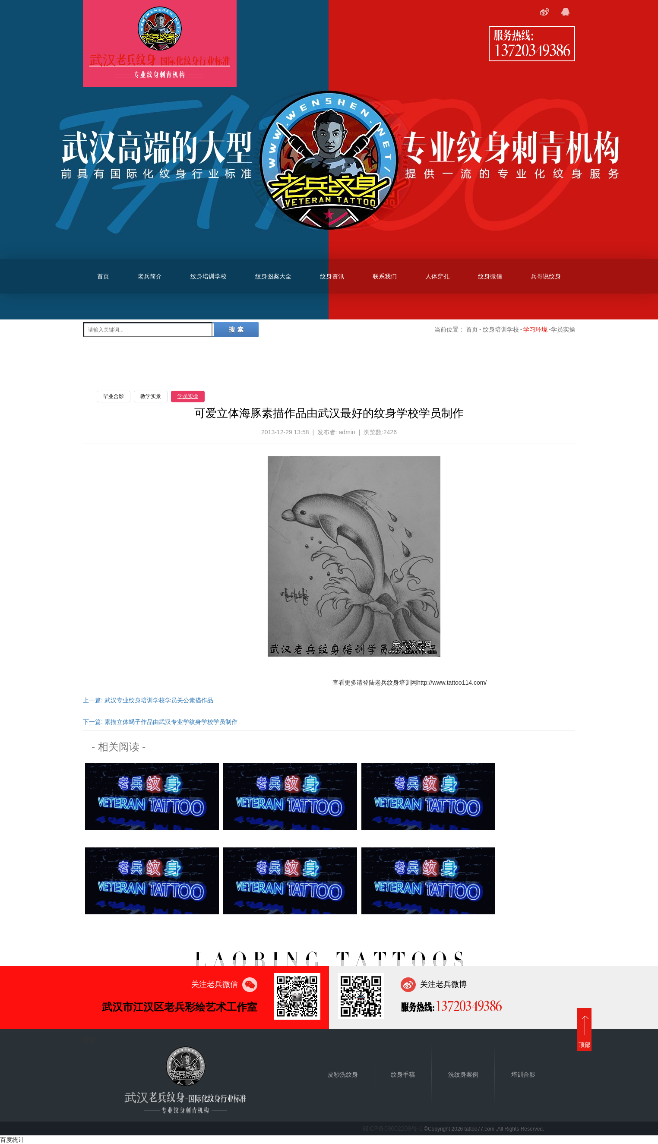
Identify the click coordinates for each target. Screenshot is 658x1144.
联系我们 (385, 276)
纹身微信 (490, 276)
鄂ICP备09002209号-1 (392, 1128)
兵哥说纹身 (546, 276)
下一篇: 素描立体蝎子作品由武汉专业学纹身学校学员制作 (160, 721)
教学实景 (150, 396)
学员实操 (187, 396)
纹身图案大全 (273, 276)
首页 (103, 276)
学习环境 (535, 329)
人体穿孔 (437, 276)
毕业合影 (113, 396)
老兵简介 (150, 276)
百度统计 (12, 1139)
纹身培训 (399, 682)
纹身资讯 (332, 276)
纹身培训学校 (208, 276)
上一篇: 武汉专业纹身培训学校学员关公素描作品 (148, 700)
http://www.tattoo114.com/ (452, 682)
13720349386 (532, 49)
